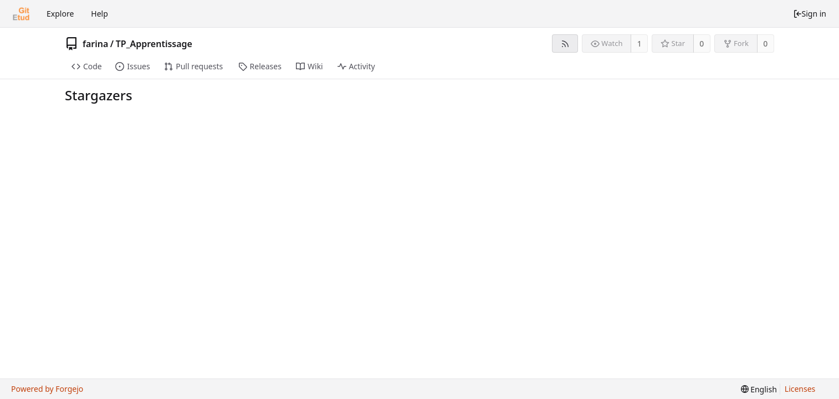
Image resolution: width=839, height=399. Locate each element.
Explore (60, 13)
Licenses (800, 388)
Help (99, 13)
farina (95, 43)
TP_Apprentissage (154, 43)
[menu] (759, 389)
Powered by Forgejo (47, 388)
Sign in (809, 13)
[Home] (21, 14)
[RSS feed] (565, 43)
